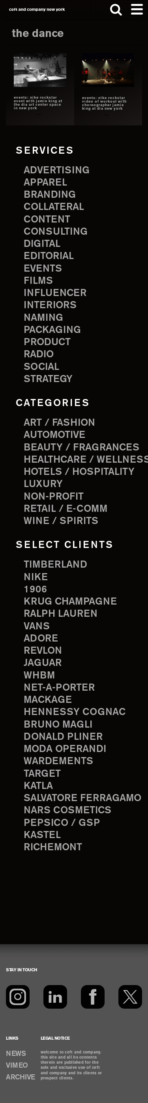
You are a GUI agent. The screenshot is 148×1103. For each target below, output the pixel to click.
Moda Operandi (65, 749)
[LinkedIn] (55, 997)
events (43, 269)
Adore (41, 638)
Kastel (42, 835)
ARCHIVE (20, 1077)
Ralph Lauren (60, 614)
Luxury (43, 484)
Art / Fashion (59, 423)
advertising (57, 170)
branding (50, 195)
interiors (50, 305)
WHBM (39, 675)
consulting (56, 232)
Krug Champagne (70, 601)
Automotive (54, 435)
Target (42, 774)
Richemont (53, 847)
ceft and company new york (37, 10)
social (41, 367)
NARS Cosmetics (67, 810)
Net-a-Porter (59, 688)
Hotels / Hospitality (79, 472)
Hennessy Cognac (75, 712)
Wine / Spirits (61, 521)
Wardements (58, 761)
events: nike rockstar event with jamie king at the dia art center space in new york (38, 103)
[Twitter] (130, 997)
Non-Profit (54, 497)
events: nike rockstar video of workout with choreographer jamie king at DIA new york (104, 103)
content (47, 219)
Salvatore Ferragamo (82, 798)
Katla (38, 786)
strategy (48, 379)
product (47, 342)
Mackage (48, 700)
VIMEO (17, 1066)
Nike (36, 577)
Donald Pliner (63, 737)
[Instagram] (18, 997)
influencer (55, 293)
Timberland (55, 565)
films (38, 281)
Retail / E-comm (65, 509)
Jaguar (43, 663)
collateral (54, 207)
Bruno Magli (58, 725)
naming (43, 318)
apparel (45, 182)
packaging (52, 330)
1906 (35, 589)
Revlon (43, 651)
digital (42, 244)
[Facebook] (93, 997)
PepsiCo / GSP (62, 823)
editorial (49, 256)
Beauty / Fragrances (81, 447)
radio (39, 354)
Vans (37, 626)
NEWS (16, 1054)
